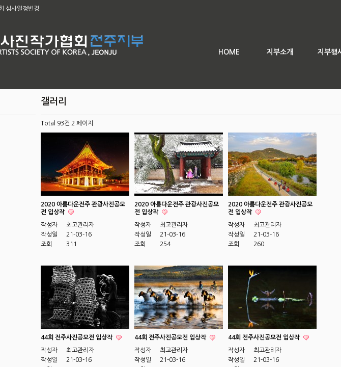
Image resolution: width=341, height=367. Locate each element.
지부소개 (280, 52)
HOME (229, 52)
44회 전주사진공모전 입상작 (77, 337)
